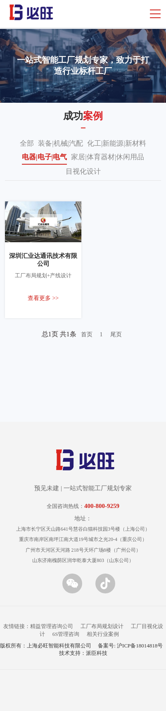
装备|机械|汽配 (60, 143)
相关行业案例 (103, 634)
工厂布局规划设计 (102, 626)
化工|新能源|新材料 (116, 143)
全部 (27, 143)
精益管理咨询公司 (51, 626)
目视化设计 (83, 171)
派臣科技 (96, 653)
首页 (86, 334)
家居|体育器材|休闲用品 (107, 157)
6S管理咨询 (66, 634)
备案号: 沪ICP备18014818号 (130, 645)
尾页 (116, 334)
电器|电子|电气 (44, 157)
